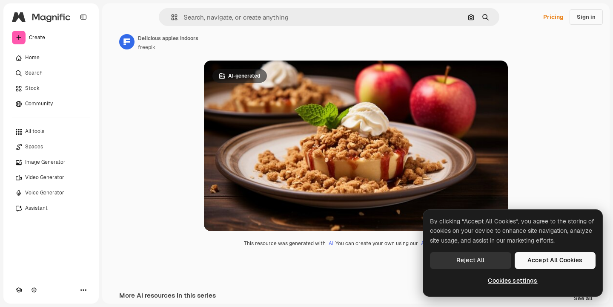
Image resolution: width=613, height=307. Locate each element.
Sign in (586, 16)
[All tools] (51, 132)
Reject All (470, 260)
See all (583, 298)
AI (331, 243)
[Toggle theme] (34, 290)
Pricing (553, 17)
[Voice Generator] (51, 193)
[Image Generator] (51, 162)
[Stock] (51, 89)
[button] (171, 17)
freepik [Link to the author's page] (146, 47)
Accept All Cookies (555, 260)
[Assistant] (51, 208)
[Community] (51, 104)
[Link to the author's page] (127, 41)
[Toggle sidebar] (83, 17)
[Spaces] (51, 147)
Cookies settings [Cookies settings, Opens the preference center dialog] (512, 280)
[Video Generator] (51, 178)
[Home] (51, 58)
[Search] (51, 73)
